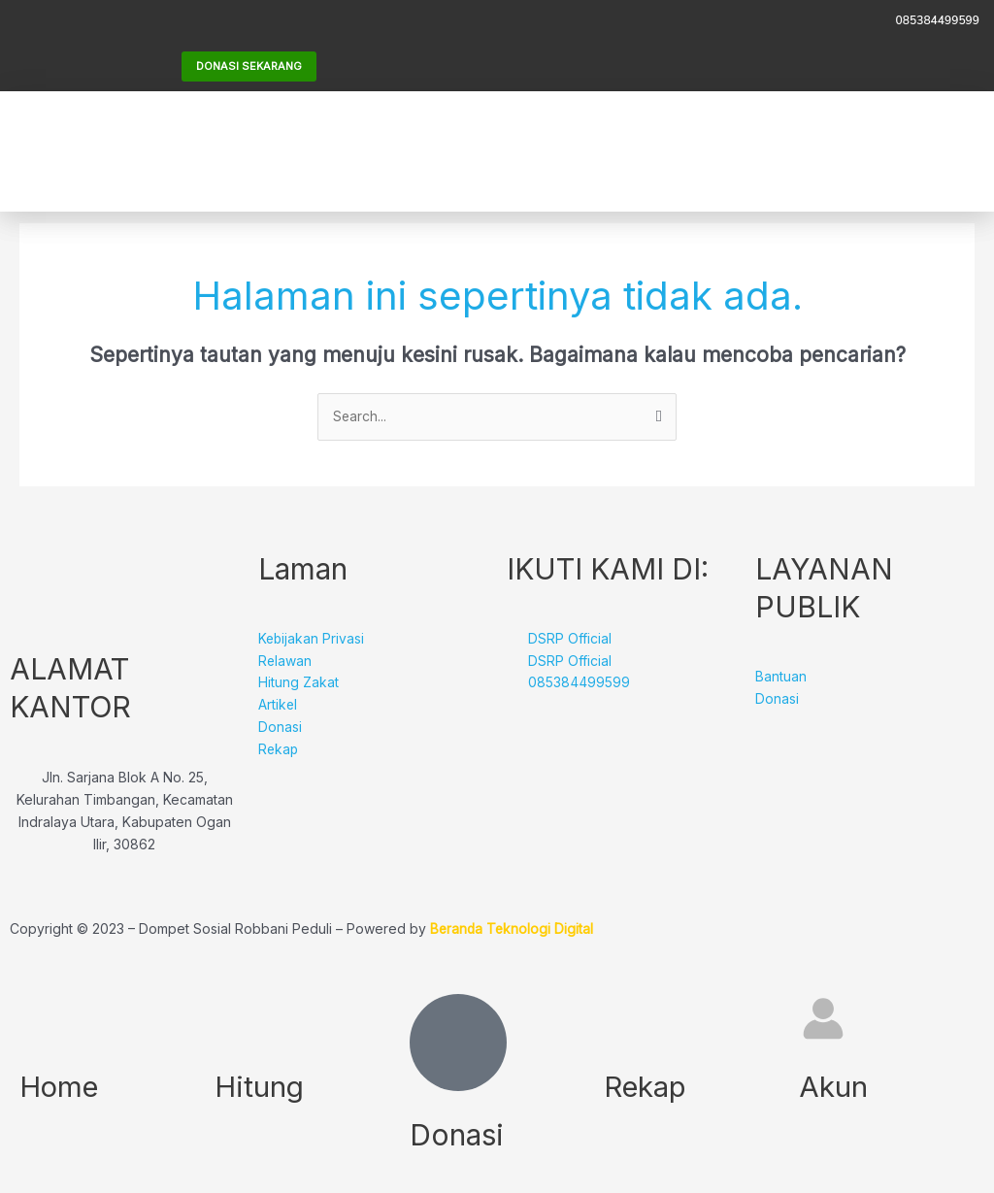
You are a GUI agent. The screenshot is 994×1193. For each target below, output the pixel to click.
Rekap (646, 1085)
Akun (833, 1085)
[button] (809, 151)
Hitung (260, 1085)
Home (61, 1085)
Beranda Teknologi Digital (513, 929)
